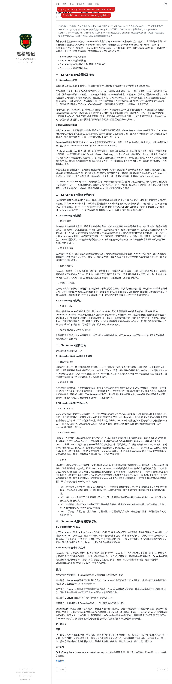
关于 (30, 679)
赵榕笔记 (26, 53)
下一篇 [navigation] (162, 669)
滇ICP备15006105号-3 (26, 676)
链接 (25, 679)
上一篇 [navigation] (61, 669)
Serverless (101, 17)
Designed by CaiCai (25, 669)
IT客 (90, 17)
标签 (21, 679)
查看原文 (60, 661)
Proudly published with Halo (25, 672)
